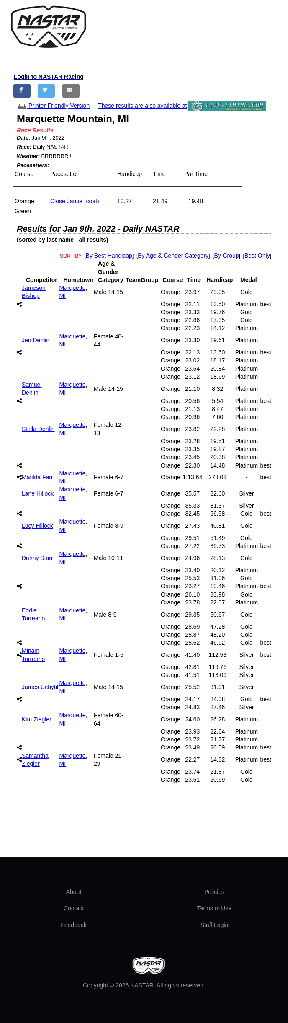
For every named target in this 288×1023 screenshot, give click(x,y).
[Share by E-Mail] (71, 91)
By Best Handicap (109, 255)
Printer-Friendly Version (53, 105)
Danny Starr (37, 558)
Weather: (28, 156)
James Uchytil (40, 687)
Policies (214, 892)
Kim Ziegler (36, 719)
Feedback (73, 925)
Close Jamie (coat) (74, 201)
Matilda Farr (37, 477)
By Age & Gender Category (173, 255)
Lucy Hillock (37, 525)
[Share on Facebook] (22, 91)
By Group (226, 255)
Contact (74, 908)
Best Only (257, 255)
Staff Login (215, 925)
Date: (24, 137)
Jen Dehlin (35, 340)
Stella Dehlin (38, 429)
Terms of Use (214, 908)
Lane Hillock (38, 493)
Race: (24, 147)
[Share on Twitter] (46, 91)
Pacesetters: (33, 165)
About (74, 892)
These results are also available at (142, 105)
